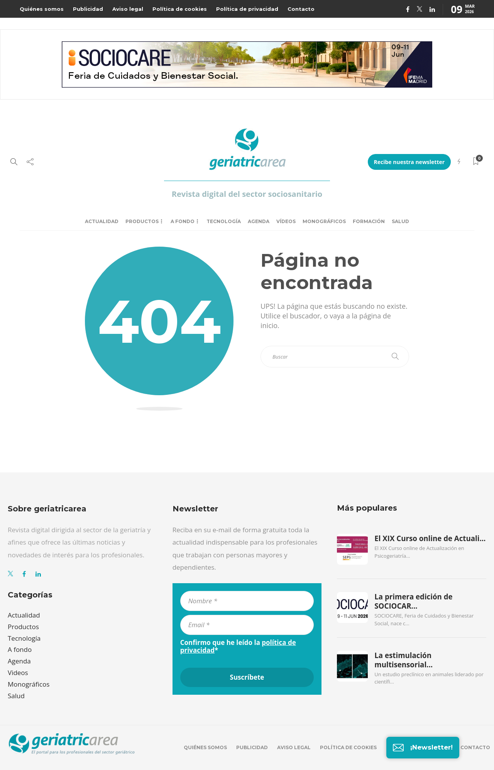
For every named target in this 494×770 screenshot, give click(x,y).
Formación (369, 221)
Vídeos (286, 221)
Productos (142, 221)
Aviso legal (127, 9)
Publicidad (88, 9)
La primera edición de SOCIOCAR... (413, 601)
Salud (400, 221)
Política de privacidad (247, 9)
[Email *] (247, 625)
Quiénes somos (42, 9)
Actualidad (101, 221)
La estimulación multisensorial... (403, 660)
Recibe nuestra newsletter (409, 162)
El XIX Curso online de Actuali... (430, 538)
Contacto (301, 9)
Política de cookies (179, 9)
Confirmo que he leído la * (238, 646)
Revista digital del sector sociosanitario (247, 194)
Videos (18, 672)
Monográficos (324, 221)
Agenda (258, 221)
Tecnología (223, 221)
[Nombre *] (247, 601)
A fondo (183, 221)
